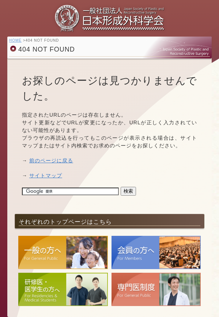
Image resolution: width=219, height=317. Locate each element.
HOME (15, 40)
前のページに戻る (51, 160)
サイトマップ (45, 175)
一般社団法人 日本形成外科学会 (110, 20)
